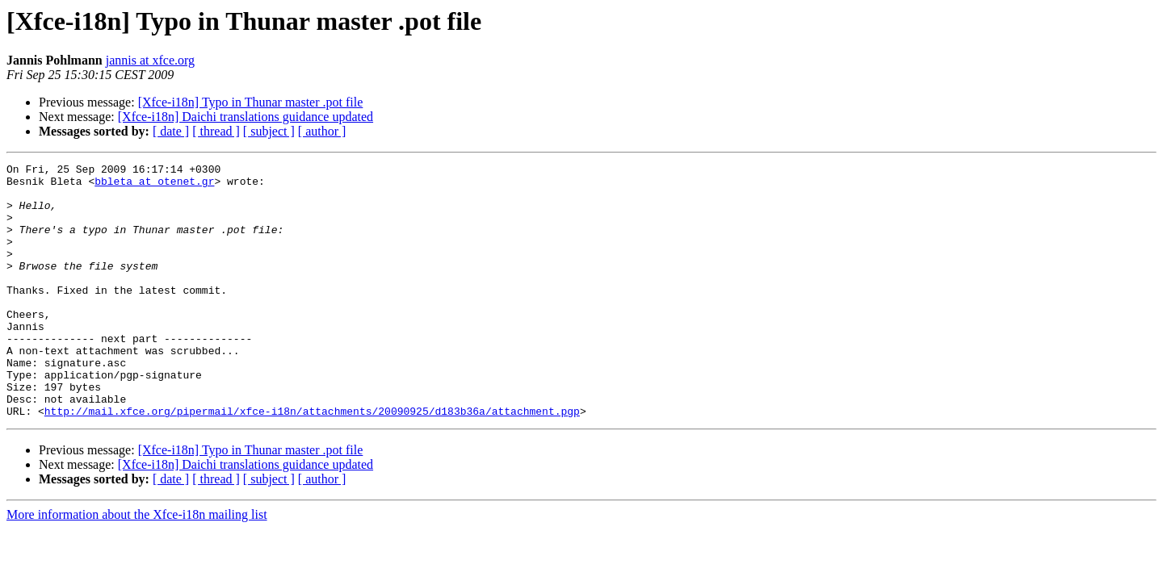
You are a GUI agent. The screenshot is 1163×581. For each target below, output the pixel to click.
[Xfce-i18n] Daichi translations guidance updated (245, 116)
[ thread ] (216, 131)
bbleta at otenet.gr (154, 185)
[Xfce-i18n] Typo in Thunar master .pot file (250, 102)
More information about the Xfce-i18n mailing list (136, 565)
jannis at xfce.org (150, 60)
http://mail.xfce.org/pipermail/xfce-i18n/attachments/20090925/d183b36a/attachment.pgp (312, 461)
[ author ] (322, 131)
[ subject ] (269, 131)
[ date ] (171, 131)
